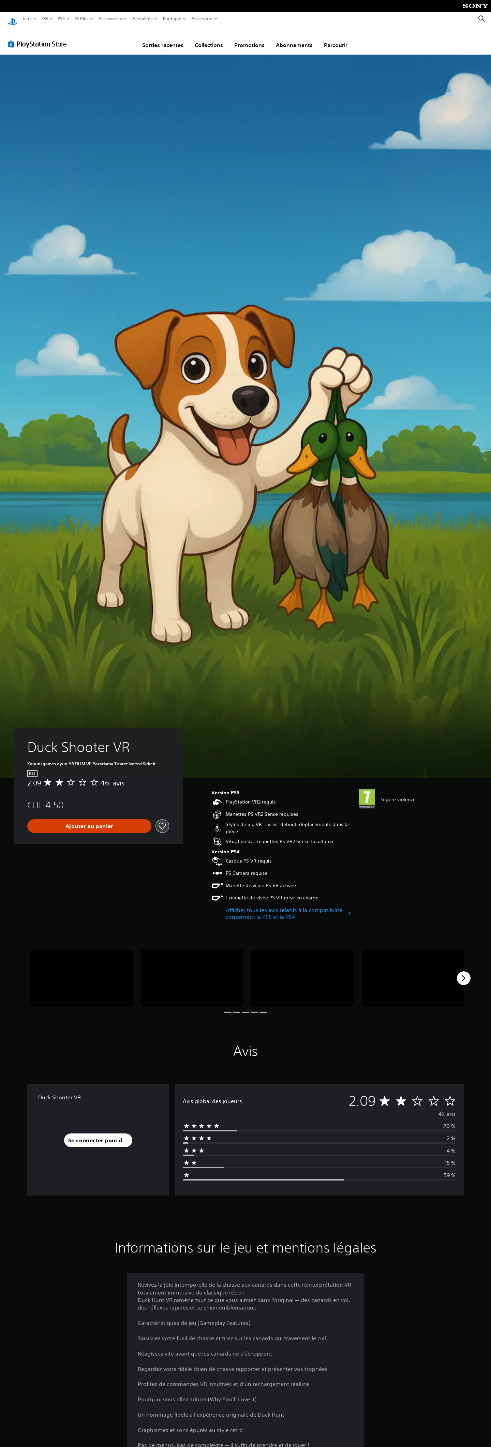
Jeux (27, 18)
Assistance (202, 18)
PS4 (61, 18)
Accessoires (110, 18)
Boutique (172, 18)
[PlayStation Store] (39, 37)
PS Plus (81, 18)
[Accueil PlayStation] (12, 19)
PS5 (44, 18)
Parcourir (335, 38)
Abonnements (294, 38)
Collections (209, 38)
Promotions (249, 38)
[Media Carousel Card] (81, 972)
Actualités (143, 18)
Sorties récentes (162, 38)
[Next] (464, 972)
